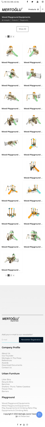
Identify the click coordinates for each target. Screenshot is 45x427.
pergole (6, 308)
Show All (22, 29)
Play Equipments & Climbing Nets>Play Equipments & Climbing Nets (19, 409)
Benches (6, 384)
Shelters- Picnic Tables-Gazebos (16, 386)
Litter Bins (6, 379)
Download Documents (12, 365)
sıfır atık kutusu (10, 302)
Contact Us (7, 367)
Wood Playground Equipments (16, 403)
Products (32, 9)
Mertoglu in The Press (11, 358)
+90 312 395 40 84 (10, 2)
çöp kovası (7, 296)
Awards (5, 363)
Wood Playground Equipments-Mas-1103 (20, 85)
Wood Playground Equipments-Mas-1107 (20, 131)
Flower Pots (7, 389)
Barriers (5, 391)
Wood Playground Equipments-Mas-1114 (20, 224)
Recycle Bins (7, 382)
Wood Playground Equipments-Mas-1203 (20, 270)
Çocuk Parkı (8, 290)
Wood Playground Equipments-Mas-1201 (20, 247)
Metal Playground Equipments (15, 406)
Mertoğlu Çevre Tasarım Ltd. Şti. (29, 415)
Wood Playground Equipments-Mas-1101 (20, 62)
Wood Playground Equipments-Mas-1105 (20, 108)
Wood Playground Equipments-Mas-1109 (20, 155)
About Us (6, 353)
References (7, 360)
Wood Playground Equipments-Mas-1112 (20, 201)
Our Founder (7, 356)
